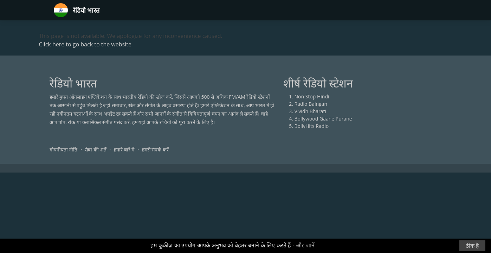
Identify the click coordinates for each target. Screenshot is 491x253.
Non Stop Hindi (312, 96)
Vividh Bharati (311, 111)
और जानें (305, 245)
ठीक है (472, 246)
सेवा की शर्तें (95, 149)
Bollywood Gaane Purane (323, 118)
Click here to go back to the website (85, 44)
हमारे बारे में (124, 149)
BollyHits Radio (312, 126)
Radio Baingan (311, 103)
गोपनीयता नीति (64, 149)
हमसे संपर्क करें (155, 149)
